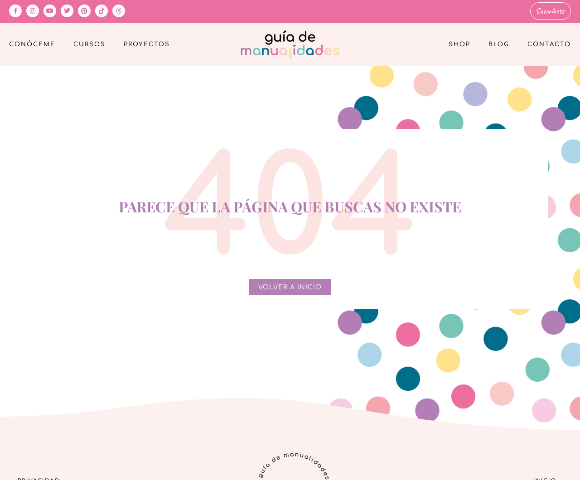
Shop (459, 43)
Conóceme (32, 43)
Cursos (89, 43)
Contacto (549, 43)
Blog (498, 43)
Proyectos (147, 43)
